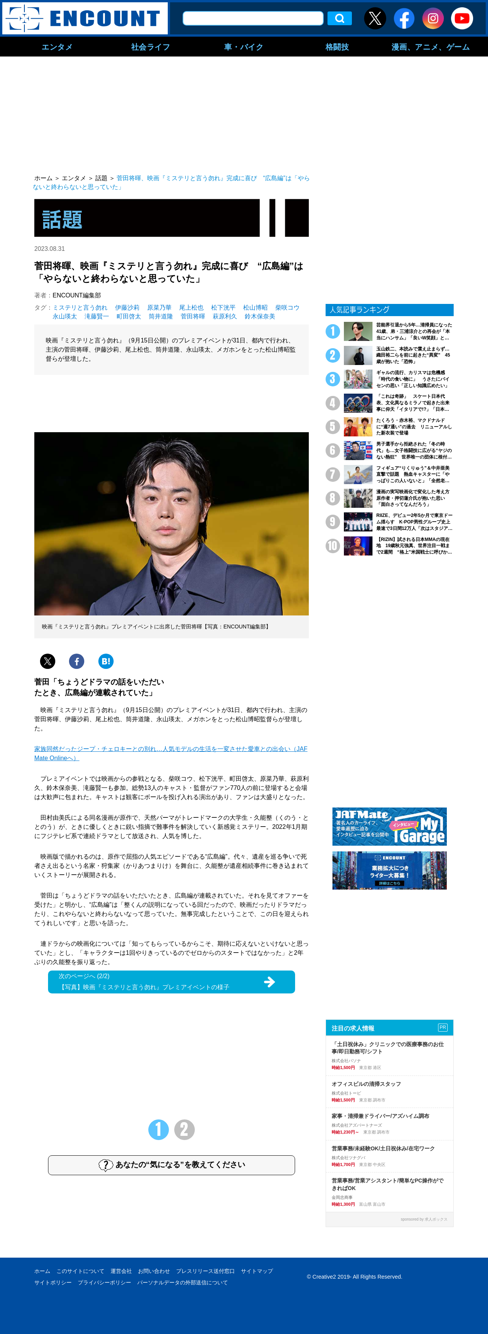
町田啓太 (129, 316)
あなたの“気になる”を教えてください (171, 1165)
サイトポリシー (53, 1282)
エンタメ (57, 46)
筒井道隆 (161, 316)
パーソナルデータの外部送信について (182, 1282)
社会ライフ (150, 46)
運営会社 (121, 1271)
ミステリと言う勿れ (80, 307)
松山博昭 (255, 307)
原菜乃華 (159, 307)
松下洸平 (223, 307)
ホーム (42, 1271)
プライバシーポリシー (104, 1282)
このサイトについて (80, 1271)
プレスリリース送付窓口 (205, 1271)
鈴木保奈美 (260, 316)
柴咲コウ (287, 307)
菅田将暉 (193, 316)
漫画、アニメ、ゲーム (431, 46)
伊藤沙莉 (127, 307)
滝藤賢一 (97, 316)
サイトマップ (257, 1271)
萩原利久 (225, 316)
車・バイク (243, 46)
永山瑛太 (65, 316)
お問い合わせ (154, 1271)
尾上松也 (191, 307)
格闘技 (337, 46)
